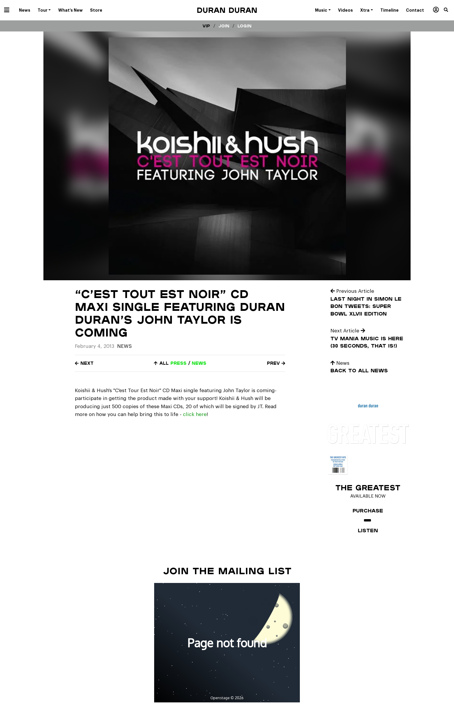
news (199, 363)
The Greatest (367, 487)
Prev (276, 363)
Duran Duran (227, 10)
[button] (449, 10)
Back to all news (359, 370)
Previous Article (352, 291)
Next (84, 363)
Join (224, 26)
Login (244, 26)
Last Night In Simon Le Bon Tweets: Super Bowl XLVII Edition (366, 306)
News (124, 346)
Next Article (347, 330)
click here (195, 414)
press (178, 363)
